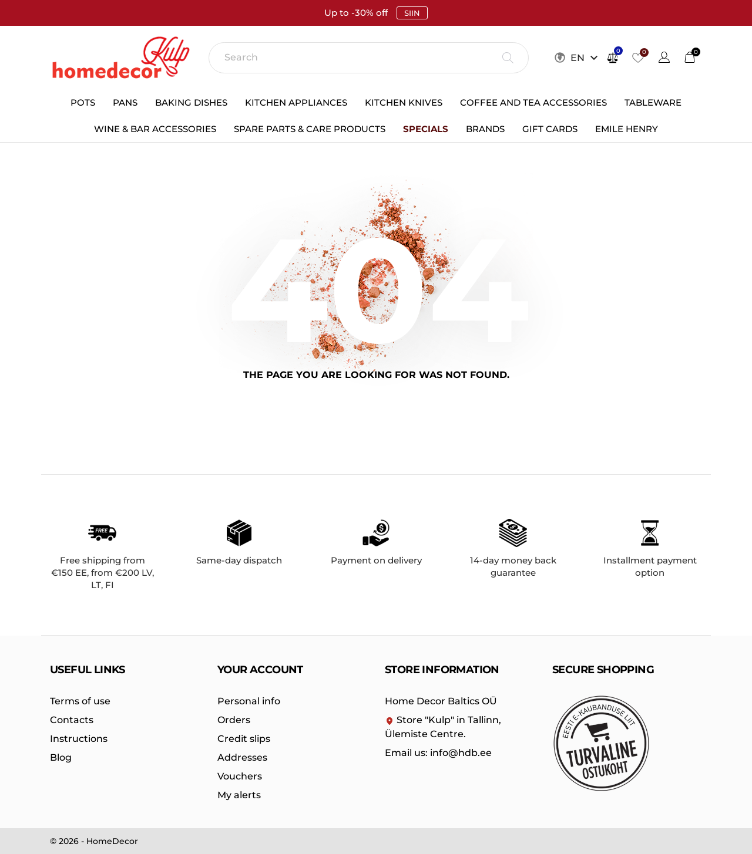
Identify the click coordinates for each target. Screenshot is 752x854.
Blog (61, 757)
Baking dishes (191, 102)
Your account (260, 669)
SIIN (412, 13)
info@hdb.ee (438, 752)
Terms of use (80, 701)
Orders (233, 719)
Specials (425, 128)
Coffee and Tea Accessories (533, 102)
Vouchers (239, 776)
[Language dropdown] (664, 59)
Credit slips (243, 738)
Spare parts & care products (309, 128)
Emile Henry (626, 128)
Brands (485, 128)
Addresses (242, 757)
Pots (82, 102)
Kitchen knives (403, 102)
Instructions (79, 738)
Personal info (248, 701)
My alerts (239, 795)
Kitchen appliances (296, 102)
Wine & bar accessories (155, 128)
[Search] (369, 57)
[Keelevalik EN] (585, 58)
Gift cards (550, 128)
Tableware (653, 102)
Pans (125, 102)
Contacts (71, 719)
